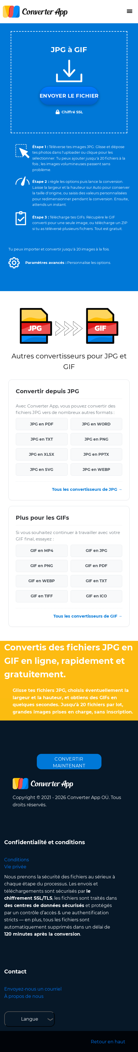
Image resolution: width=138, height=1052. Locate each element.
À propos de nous (24, 996)
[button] (14, 262)
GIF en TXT (96, 581)
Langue (29, 1019)
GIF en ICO (96, 596)
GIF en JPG (96, 550)
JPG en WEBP (96, 469)
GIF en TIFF (42, 596)
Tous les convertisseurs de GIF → (87, 616)
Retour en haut (108, 1041)
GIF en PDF (96, 565)
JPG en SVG (41, 469)
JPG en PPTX (96, 454)
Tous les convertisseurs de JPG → (87, 489)
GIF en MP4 (41, 550)
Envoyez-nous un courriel (33, 989)
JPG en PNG (96, 439)
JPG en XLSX (41, 454)
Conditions (16, 859)
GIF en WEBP (41, 581)
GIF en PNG (41, 565)
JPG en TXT (42, 439)
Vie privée (15, 866)
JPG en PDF (41, 424)
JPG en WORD (96, 424)
